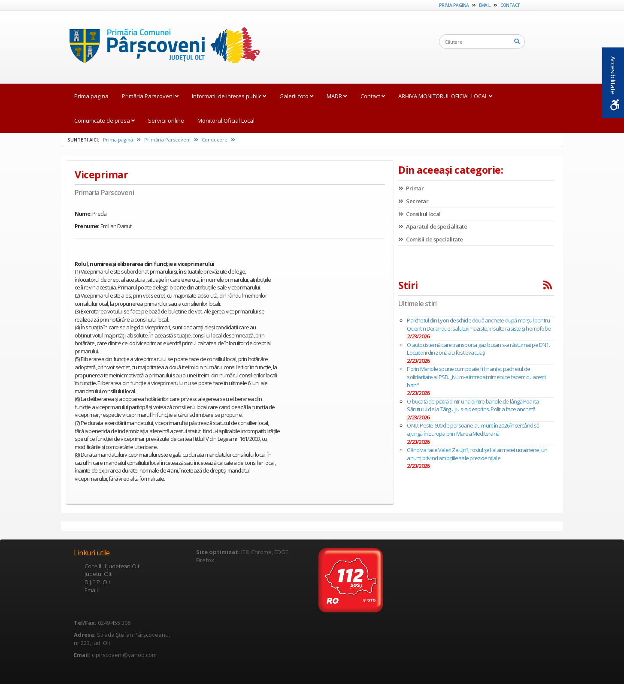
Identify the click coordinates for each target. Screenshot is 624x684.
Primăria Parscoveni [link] (150, 96)
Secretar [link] (413, 201)
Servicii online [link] (166, 120)
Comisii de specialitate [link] (430, 239)
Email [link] (485, 5)
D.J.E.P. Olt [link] (97, 582)
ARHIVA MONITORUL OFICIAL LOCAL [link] (445, 96)
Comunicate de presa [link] (104, 120)
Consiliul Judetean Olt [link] (112, 566)
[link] (160, 47)
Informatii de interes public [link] (229, 96)
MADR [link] (337, 96)
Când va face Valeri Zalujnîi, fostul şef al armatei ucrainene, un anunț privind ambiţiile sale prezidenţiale (477, 454)
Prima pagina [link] (454, 5)
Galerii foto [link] (296, 96)
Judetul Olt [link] (98, 574)
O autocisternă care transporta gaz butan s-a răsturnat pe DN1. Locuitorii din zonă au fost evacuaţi (478, 349)
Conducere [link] (218, 139)
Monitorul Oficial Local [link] (225, 120)
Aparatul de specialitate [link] (432, 226)
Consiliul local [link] (419, 214)
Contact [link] (510, 5)
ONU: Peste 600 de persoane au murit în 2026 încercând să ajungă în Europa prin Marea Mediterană (473, 429)
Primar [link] (411, 188)
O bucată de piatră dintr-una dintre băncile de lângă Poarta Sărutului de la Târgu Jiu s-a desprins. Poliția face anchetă (473, 405)
